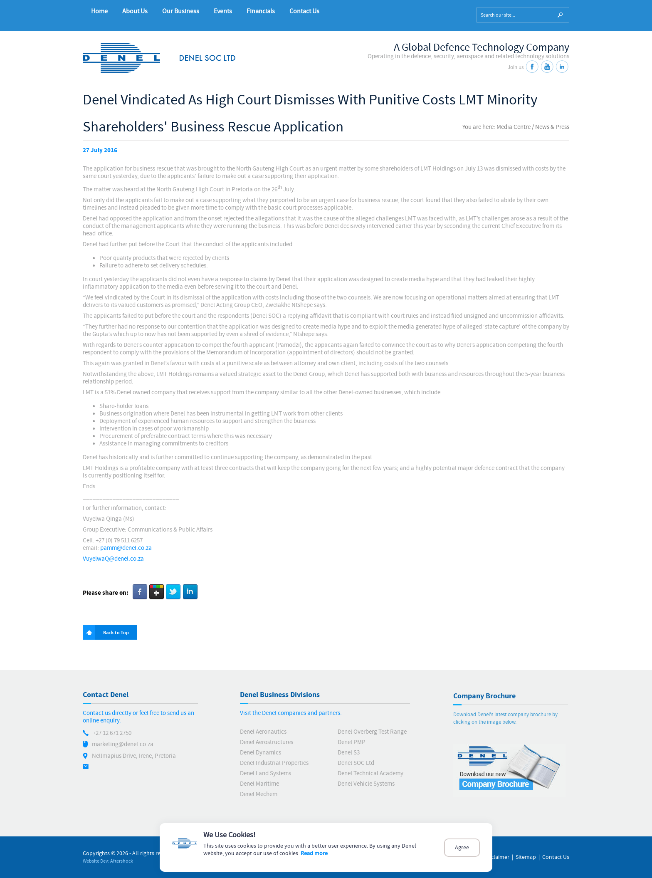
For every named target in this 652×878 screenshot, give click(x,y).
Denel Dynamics (260, 753)
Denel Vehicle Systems (366, 784)
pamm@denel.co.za (126, 548)
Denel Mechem (258, 794)
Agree (462, 847)
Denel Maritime (259, 784)
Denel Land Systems (265, 773)
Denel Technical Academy (370, 773)
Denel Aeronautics (263, 732)
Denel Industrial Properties (274, 763)
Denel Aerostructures (266, 742)
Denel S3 (349, 753)
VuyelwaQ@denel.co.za (113, 559)
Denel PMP (352, 742)
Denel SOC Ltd (356, 763)
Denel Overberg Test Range (372, 732)
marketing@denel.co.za (122, 744)
